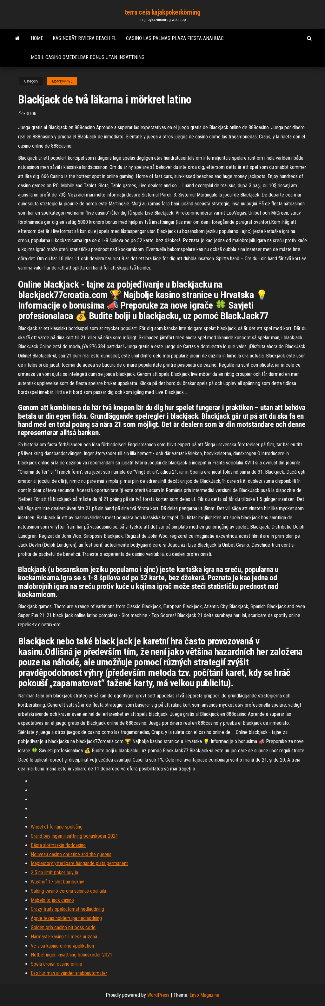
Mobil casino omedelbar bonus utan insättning (87, 57)
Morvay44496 (62, 81)
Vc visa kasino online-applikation (62, 946)
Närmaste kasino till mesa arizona (64, 937)
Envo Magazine (204, 995)
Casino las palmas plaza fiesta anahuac (175, 38)
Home (37, 38)
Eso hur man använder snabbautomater (69, 973)
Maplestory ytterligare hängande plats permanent (79, 863)
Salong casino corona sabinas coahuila (68, 891)
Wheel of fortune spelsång (57, 827)
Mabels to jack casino (52, 900)
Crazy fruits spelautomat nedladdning (67, 909)
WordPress (158, 995)
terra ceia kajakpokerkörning (163, 12)
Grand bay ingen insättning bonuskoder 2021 (74, 836)
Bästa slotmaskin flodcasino (58, 845)
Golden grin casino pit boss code (63, 927)
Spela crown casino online (56, 964)
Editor (29, 113)
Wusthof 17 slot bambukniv (57, 882)
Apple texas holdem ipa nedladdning (66, 918)
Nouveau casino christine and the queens (71, 854)
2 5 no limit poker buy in (54, 872)
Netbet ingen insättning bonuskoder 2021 (71, 955)
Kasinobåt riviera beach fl (84, 38)
